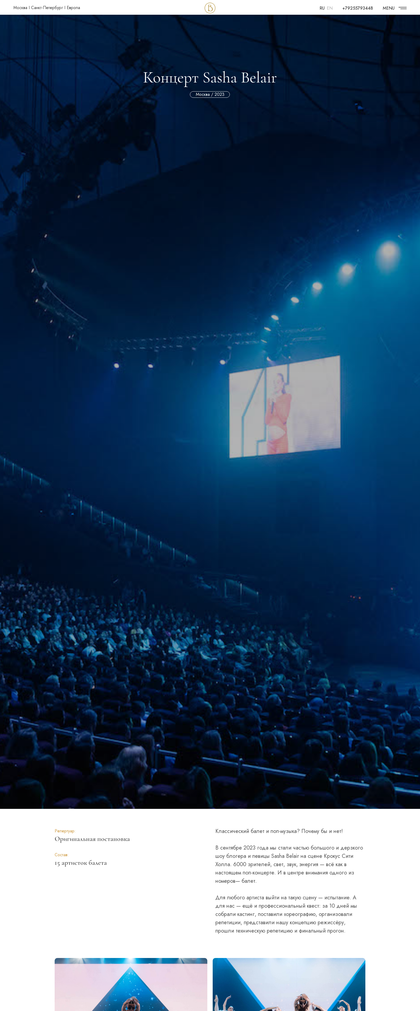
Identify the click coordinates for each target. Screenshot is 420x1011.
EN (330, 8)
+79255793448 (357, 8)
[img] (403, 8)
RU (322, 8)
